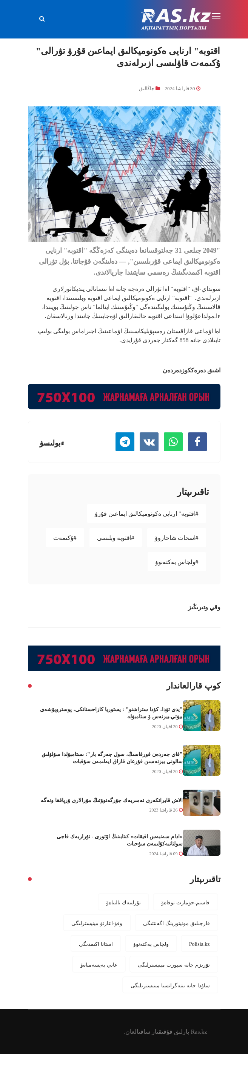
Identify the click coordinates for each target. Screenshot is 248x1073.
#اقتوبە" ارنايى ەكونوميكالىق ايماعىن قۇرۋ (147, 513)
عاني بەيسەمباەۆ (98, 964)
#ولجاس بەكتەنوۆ (177, 562)
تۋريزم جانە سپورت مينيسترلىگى (174, 964)
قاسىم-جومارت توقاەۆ (185, 902)
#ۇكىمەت (65, 538)
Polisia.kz (199, 944)
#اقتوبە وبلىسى (115, 538)
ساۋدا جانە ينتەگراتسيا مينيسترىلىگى (170, 985)
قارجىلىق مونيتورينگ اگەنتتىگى (176, 923)
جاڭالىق (146, 88)
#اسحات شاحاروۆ (177, 538)
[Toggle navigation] (217, 16)
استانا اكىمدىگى (96, 944)
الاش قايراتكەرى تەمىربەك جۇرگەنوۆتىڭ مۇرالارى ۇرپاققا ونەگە (112, 800)
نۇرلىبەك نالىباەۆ (123, 902)
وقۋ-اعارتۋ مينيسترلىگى (97, 923)
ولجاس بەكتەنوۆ (151, 944)
